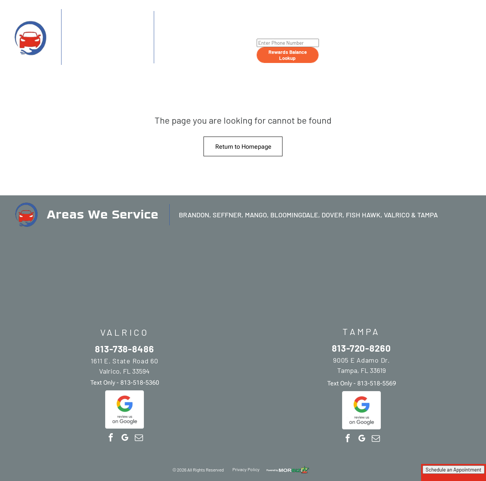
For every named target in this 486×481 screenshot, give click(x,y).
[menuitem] (331, 30)
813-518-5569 (212, 58)
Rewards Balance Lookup (287, 55)
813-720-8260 (190, 27)
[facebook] (110, 439)
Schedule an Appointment (453, 470)
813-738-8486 (95, 27)
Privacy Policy (246, 469)
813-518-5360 (119, 59)
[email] (139, 439)
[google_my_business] (124, 439)
